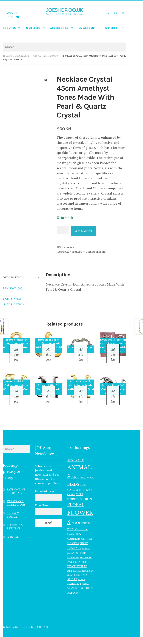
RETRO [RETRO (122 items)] (72, 561)
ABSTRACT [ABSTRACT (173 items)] (75, 451)
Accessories (59, 27)
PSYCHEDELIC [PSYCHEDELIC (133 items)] (77, 557)
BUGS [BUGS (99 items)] (83, 476)
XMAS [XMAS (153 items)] (71, 583)
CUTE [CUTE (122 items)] (79, 485)
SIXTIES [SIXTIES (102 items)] (82, 566)
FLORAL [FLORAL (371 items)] (75, 495)
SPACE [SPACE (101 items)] (81, 570)
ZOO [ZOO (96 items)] (79, 584)
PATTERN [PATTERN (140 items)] (74, 552)
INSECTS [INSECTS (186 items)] (74, 539)
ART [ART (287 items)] (75, 468)
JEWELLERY (33, 27)
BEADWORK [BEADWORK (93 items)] (87, 469)
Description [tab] (13, 277)
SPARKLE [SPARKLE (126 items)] (73, 574)
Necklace (54, 55)
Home (9, 55)
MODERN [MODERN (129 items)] (73, 548)
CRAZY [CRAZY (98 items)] (71, 485)
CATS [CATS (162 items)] (71, 480)
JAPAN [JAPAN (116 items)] (86, 539)
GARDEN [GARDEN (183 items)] (74, 525)
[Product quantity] (63, 230)
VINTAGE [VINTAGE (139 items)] (73, 579)
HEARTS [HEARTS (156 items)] (73, 534)
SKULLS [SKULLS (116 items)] (72, 570)
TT (123, 12)
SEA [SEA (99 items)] (91, 561)
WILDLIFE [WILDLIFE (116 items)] (87, 579)
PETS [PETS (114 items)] (84, 553)
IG (108, 12)
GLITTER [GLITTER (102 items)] (86, 530)
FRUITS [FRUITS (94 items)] (86, 514)
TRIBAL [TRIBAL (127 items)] (84, 574)
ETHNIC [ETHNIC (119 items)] (72, 490)
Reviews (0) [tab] (12, 288)
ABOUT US (9, 27)
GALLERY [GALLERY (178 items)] (80, 520)
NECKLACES (40, 55)
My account (87, 27)
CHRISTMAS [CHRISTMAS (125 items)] (84, 480)
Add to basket (83, 231)
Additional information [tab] (14, 302)
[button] (46, 80)
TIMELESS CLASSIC (94, 251)
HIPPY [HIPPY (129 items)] (84, 534)
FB (115, 12)
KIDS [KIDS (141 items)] (83, 543)
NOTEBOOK (112, 27)
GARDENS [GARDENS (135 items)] (74, 529)
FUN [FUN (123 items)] (70, 520)
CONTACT (14, 527)
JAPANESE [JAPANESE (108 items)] (73, 544)
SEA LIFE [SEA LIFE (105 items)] (72, 566)
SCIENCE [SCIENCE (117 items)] (82, 561)
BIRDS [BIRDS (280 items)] (73, 475)
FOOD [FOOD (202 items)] (76, 514)
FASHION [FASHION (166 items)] (85, 490)
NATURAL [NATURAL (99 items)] (85, 548)
